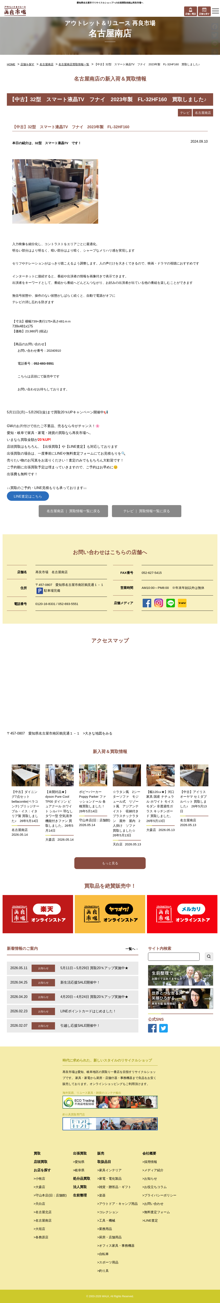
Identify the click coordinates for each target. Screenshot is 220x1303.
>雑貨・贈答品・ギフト (114, 1186)
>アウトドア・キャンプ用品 (117, 1203)
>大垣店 (39, 1228)
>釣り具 (103, 1270)
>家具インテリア (109, 1170)
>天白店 (39, 1203)
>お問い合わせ (153, 1203)
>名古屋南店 (43, 1220)
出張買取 (80, 1153)
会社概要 (149, 1153)
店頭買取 (40, 1162)
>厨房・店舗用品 (109, 1237)
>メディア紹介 (153, 1170)
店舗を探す (27, 64)
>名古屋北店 (43, 1212)
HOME (11, 64)
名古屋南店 (46, 64)
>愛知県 (79, 1161)
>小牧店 (39, 1178)
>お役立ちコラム (154, 1186)
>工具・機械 (106, 1220)
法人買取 (80, 1187)
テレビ (185, 113)
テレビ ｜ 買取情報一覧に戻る (146, 511)
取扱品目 (104, 1162)
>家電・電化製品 (109, 1178)
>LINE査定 (150, 1220)
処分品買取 (81, 1178)
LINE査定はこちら (28, 496)
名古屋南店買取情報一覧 (73, 64)
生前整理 (80, 1195)
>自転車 (103, 1254)
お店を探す (42, 1170)
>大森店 (39, 1186)
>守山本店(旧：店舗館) (50, 1195)
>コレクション (108, 1212)
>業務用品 (104, 1228)
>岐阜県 (79, 1170)
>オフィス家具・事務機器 (116, 1245)
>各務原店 (41, 1237)
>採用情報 (149, 1161)
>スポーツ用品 (108, 1262)
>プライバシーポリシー (159, 1195)
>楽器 (101, 1195)
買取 (37, 1153)
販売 (100, 1153)
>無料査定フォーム (156, 1212)
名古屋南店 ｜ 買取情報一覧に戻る (73, 511)
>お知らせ (149, 1178)
